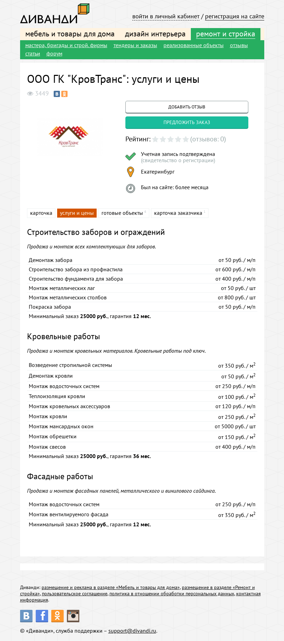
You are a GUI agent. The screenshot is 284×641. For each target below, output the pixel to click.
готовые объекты (122, 212)
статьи (32, 53)
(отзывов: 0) (208, 138)
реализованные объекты (193, 45)
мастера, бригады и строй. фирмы (66, 45)
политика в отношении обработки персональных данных (171, 593)
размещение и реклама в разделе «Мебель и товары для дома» (111, 587)
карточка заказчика (178, 212)
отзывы (239, 45)
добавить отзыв (186, 107)
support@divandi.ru (132, 630)
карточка (41, 212)
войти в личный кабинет (165, 16)
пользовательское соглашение (74, 593)
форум (54, 53)
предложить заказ (186, 122)
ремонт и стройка (225, 33)
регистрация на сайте (234, 16)
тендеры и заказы (135, 45)
